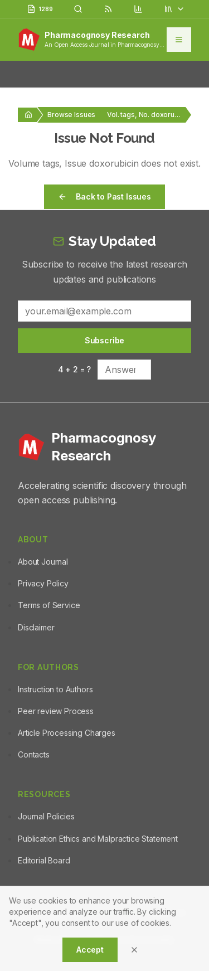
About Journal (43, 561)
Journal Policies (46, 816)
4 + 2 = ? (74, 369)
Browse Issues (71, 114)
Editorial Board (44, 860)
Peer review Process (56, 711)
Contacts (34, 754)
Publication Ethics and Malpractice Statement (98, 838)
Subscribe (105, 340)
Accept (90, 949)
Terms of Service (49, 605)
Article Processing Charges (66, 732)
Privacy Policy (43, 583)
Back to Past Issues (104, 196)
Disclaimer (36, 627)
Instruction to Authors (55, 689)
